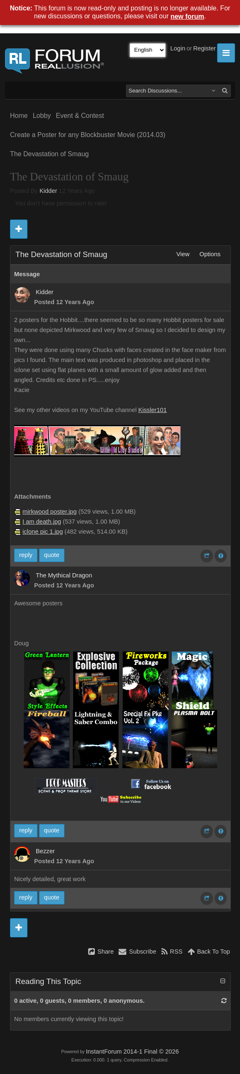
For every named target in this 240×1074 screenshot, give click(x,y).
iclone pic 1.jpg (42, 531)
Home (19, 115)
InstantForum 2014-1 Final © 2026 (132, 1051)
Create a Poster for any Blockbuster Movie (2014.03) (88, 134)
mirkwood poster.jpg (49, 511)
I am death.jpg (41, 521)
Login (178, 48)
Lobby (42, 115)
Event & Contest (80, 115)
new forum (187, 16)
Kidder (48, 190)
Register (204, 48)
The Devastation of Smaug (49, 153)
